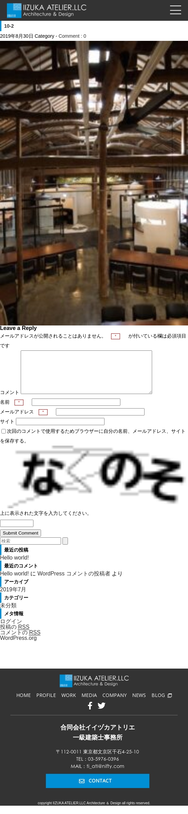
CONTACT (95, 789)
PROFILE (46, 703)
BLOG (161, 703)
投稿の (14, 635)
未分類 (8, 614)
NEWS (139, 703)
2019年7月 (13, 598)
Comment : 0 (72, 36)
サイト (7, 429)
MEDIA (89, 703)
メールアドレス (24, 420)
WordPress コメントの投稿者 (73, 582)
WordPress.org (18, 646)
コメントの (20, 641)
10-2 (9, 26)
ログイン (11, 630)
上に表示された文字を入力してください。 (46, 521)
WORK (68, 703)
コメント (9, 400)
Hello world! (14, 566)
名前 (11, 410)
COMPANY (114, 703)
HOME (23, 703)
